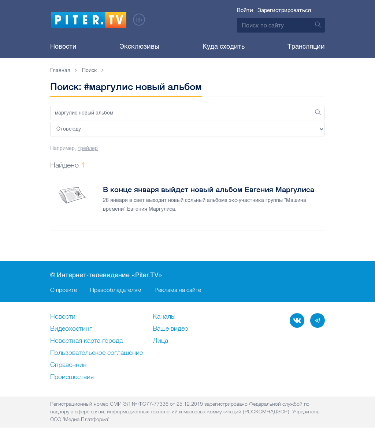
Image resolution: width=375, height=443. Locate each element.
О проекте (63, 290)
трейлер (88, 148)
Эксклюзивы (139, 46)
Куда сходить (224, 46)
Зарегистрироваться (284, 10)
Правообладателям (115, 290)
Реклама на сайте (178, 290)
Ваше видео (170, 329)
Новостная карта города (86, 341)
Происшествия (72, 377)
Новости (63, 46)
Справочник (68, 365)
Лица (160, 341)
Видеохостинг (71, 329)
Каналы (164, 316)
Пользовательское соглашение (96, 353)
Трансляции (306, 46)
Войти (245, 10)
